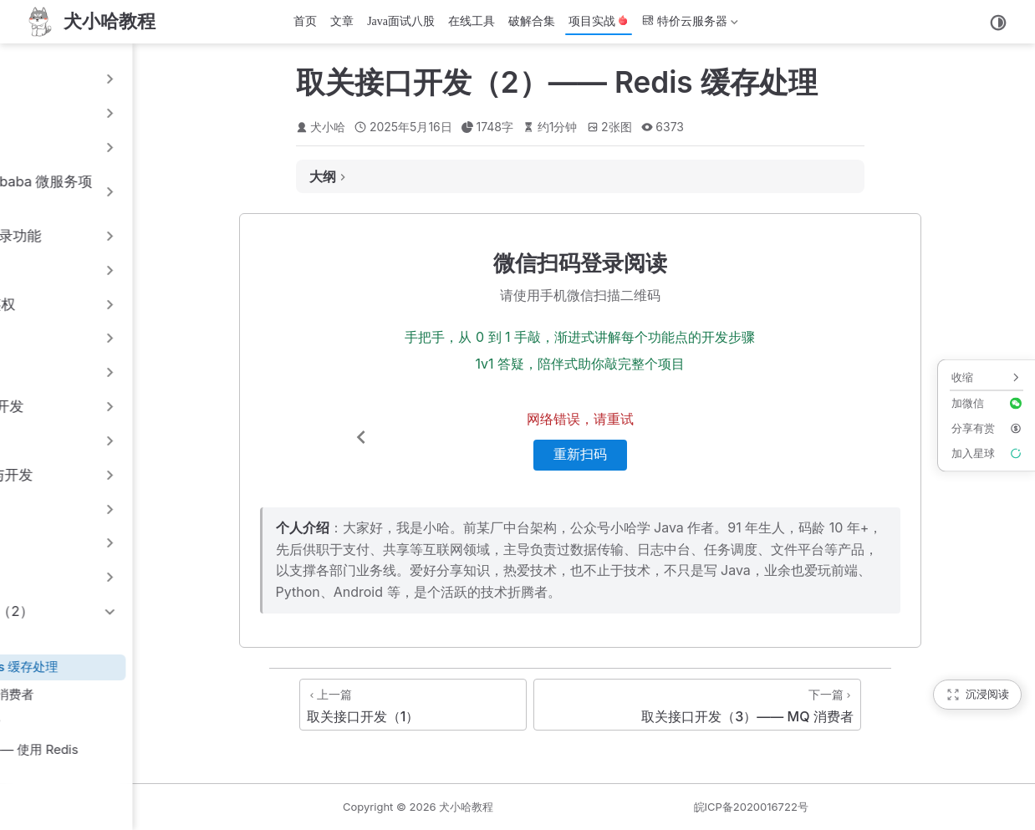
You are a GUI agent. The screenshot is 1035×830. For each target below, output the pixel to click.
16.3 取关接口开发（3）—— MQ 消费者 (135, 694)
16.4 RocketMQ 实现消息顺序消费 (119, 722)
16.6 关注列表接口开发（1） (102, 795)
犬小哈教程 (621, 806)
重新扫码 (705, 454)
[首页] (89, 21)
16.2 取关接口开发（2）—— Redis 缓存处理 (148, 667)
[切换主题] (998, 22)
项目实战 (598, 21)
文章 (342, 21)
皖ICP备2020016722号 (828, 806)
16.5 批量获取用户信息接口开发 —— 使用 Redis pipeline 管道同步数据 (158, 759)
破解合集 (531, 21)
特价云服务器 (690, 24)
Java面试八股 (401, 21)
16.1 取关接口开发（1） (87, 639)
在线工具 (471, 21)
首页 (305, 21)
